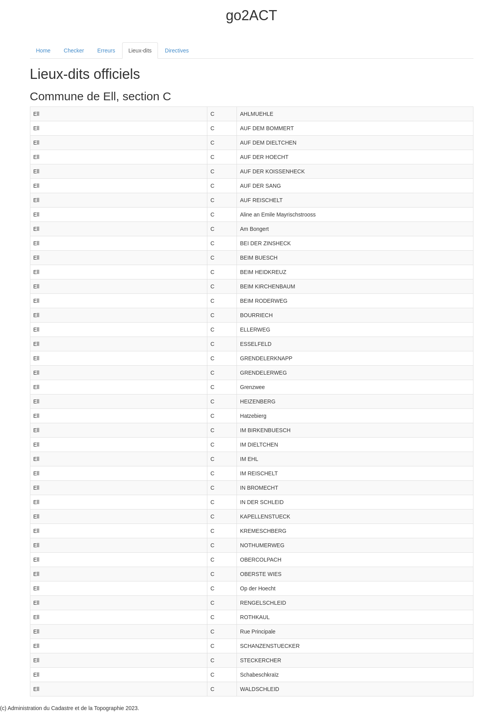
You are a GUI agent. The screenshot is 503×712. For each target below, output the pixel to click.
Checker (74, 50)
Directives (177, 50)
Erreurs (106, 50)
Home (43, 50)
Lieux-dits (140, 50)
